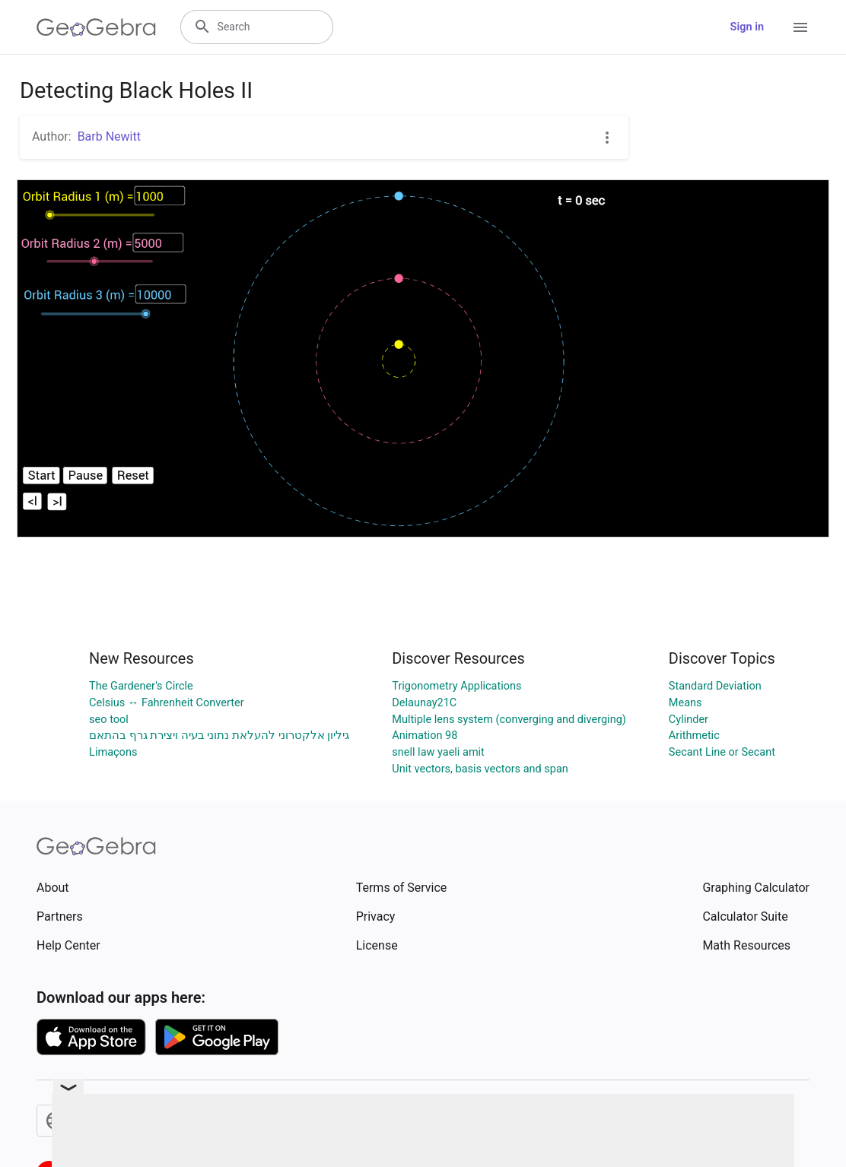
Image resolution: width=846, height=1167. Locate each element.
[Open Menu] (800, 27)
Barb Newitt (109, 136)
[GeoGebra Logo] (96, 27)
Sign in (747, 27)
